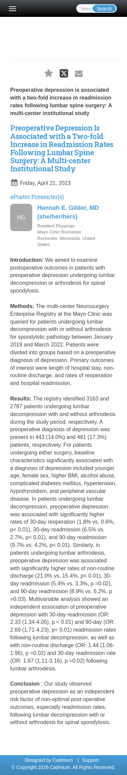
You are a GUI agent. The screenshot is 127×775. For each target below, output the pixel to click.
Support (90, 760)
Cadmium (62, 760)
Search (104, 8)
